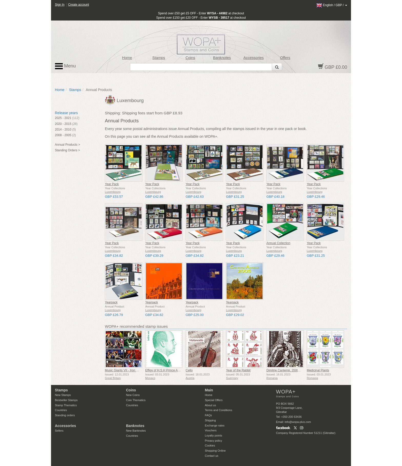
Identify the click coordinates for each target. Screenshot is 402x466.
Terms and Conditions (218, 410)
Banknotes (222, 58)
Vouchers (211, 430)
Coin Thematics (136, 400)
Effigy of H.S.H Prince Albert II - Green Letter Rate (179, 370)
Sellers (59, 430)
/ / (331, 5)
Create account (78, 4)
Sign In (59, 4)
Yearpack (111, 302)
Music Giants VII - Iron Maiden (125, 370)
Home (127, 58)
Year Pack (112, 184)
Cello (189, 370)
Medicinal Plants (318, 370)
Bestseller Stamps (66, 400)
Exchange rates (214, 425)
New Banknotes (136, 430)
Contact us (211, 455)
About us (210, 405)
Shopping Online (215, 450)
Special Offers (214, 400)
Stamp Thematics (66, 405)
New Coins (133, 394)
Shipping (210, 420)
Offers (285, 58)
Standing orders (65, 415)
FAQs (208, 415)
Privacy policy (213, 440)
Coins (190, 58)
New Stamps (63, 394)
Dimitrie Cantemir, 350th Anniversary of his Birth (299, 370)
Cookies (210, 445)
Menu (65, 66)
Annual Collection (278, 243)
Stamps (158, 58)
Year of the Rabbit (238, 370)
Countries (61, 410)
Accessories (253, 58)
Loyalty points (213, 435)
